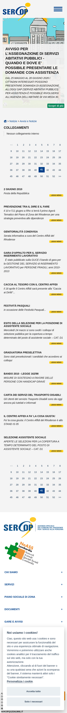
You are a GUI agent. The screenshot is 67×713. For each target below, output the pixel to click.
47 (24, 177)
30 (30, 165)
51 (48, 177)
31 (36, 165)
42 (48, 171)
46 (18, 177)
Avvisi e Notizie (28, 121)
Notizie (13, 121)
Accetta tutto (33, 691)
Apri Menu (58, 9)
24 (48, 158)
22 (36, 158)
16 (55, 152)
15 (48, 152)
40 (36, 171)
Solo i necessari (34, 701)
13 (36, 152)
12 (30, 152)
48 (30, 177)
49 (36, 177)
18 (12, 158)
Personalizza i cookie (20, 681)
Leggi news (56, 195)
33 (48, 165)
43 (54, 171)
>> (60, 176)
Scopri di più (55, 105)
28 (18, 165)
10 (18, 152)
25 (55, 158)
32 (42, 165)
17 (61, 152)
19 (18, 158)
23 (42, 158)
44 (60, 171)
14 (42, 152)
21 (30, 158)
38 (24, 171)
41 (42, 170)
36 (12, 171)
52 (55, 177)
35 (61, 165)
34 (55, 165)
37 (18, 171)
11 (24, 152)
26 (61, 158)
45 (12, 177)
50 (42, 177)
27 (12, 165)
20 (24, 158)
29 (24, 165)
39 (30, 171)
